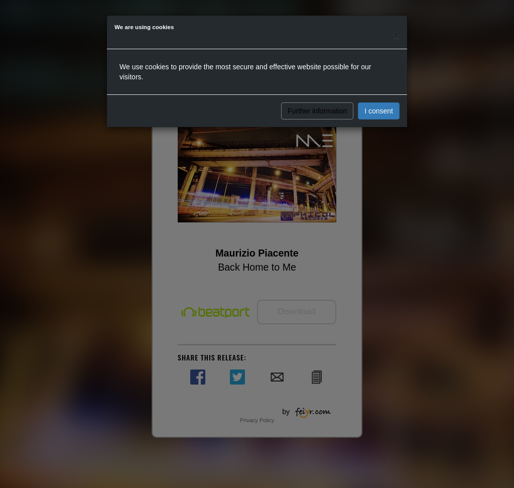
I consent (378, 111)
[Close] (397, 36)
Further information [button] (317, 111)
